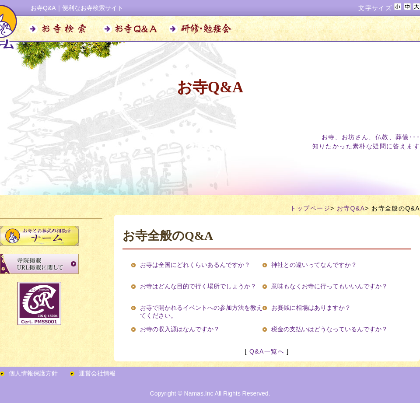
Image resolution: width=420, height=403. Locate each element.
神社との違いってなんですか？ (314, 264)
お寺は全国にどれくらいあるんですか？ (195, 264)
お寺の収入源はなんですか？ (180, 329)
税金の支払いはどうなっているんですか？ (329, 329)
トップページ (310, 208)
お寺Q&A (131, 28)
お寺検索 (61, 28)
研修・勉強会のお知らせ (201, 28)
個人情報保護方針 (33, 373)
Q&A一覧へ (266, 351)
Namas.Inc (199, 393)
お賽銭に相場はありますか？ (311, 307)
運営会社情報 (97, 373)
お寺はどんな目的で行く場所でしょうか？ (198, 286)
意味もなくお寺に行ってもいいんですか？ (329, 286)
